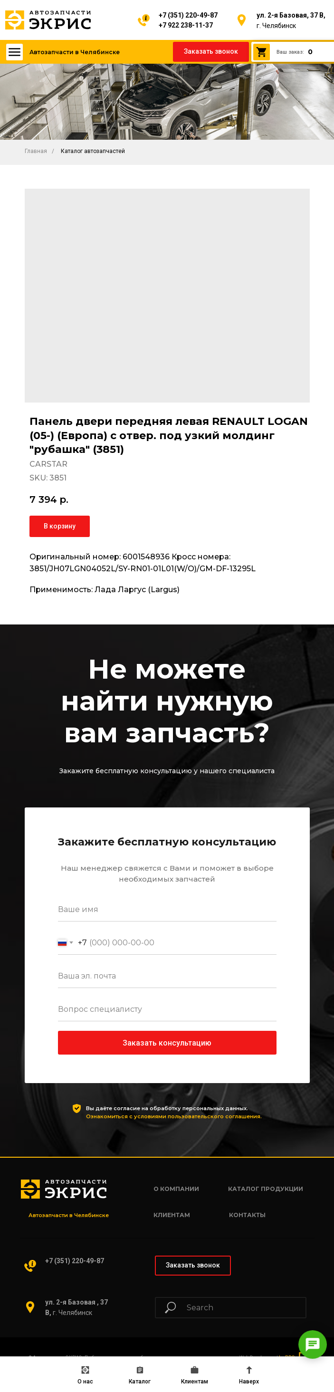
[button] (211, 52)
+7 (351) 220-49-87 (188, 15)
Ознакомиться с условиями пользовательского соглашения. (174, 1116)
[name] (167, 910)
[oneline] (167, 1009)
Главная (36, 151)
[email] (167, 976)
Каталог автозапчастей (93, 151)
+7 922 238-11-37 (186, 25)
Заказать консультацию (167, 1042)
